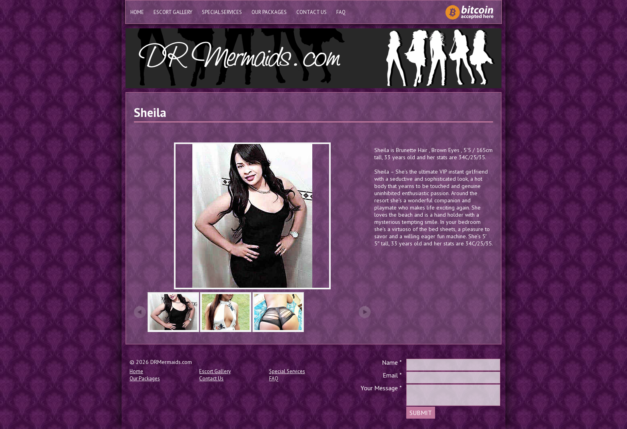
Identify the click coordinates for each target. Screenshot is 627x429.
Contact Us (311, 12)
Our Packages (269, 12)
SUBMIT (420, 413)
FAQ (340, 12)
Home (137, 12)
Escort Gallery (173, 12)
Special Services (222, 12)
